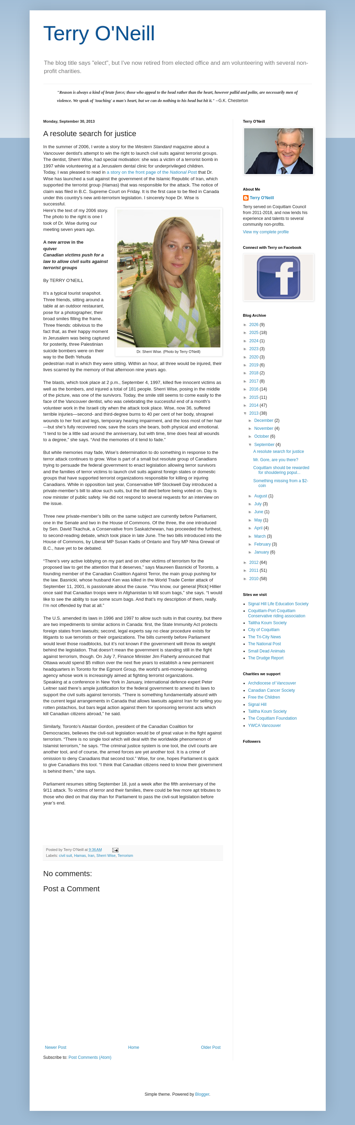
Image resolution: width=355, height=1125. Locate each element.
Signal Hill (257, 704)
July (258, 503)
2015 (254, 397)
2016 (254, 389)
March (260, 536)
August (261, 496)
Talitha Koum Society (267, 622)
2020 (254, 357)
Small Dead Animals (266, 651)
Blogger (202, 1094)
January (262, 552)
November (264, 428)
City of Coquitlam (264, 629)
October (262, 436)
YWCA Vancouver (264, 725)
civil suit (65, 855)
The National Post (264, 643)
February (263, 544)
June (259, 511)
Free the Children (264, 697)
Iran (91, 855)
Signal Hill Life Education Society (278, 603)
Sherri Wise (106, 855)
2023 (254, 348)
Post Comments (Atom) (90, 1057)
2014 (254, 405)
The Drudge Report (266, 658)
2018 (254, 373)
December (264, 420)
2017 (254, 381)
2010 (254, 578)
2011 (254, 570)
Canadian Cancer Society (271, 690)
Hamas (80, 855)
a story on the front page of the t (152, 172)
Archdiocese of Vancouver (272, 683)
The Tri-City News (264, 637)
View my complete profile (266, 232)
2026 (254, 324)
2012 (254, 562)
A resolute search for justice (278, 451)
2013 (254, 413)
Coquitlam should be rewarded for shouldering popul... (281, 470)
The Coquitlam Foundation (272, 718)
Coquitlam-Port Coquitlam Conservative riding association (276, 613)
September (264, 444)
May (258, 520)
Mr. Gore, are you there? (275, 459)
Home (133, 1047)
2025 (254, 332)
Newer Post (55, 1047)
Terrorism (125, 855)
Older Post (211, 1047)
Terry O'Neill (99, 33)
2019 (254, 365)
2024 (254, 340)
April (258, 528)
